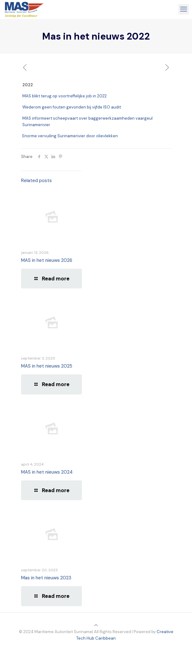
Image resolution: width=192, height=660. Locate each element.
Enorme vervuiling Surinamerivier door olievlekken (70, 135)
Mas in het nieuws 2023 (46, 578)
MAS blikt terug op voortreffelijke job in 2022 (64, 96)
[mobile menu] (183, 9)
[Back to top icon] (96, 625)
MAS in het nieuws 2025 (46, 366)
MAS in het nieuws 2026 (46, 260)
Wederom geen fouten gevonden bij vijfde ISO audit (71, 107)
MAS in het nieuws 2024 (47, 472)
